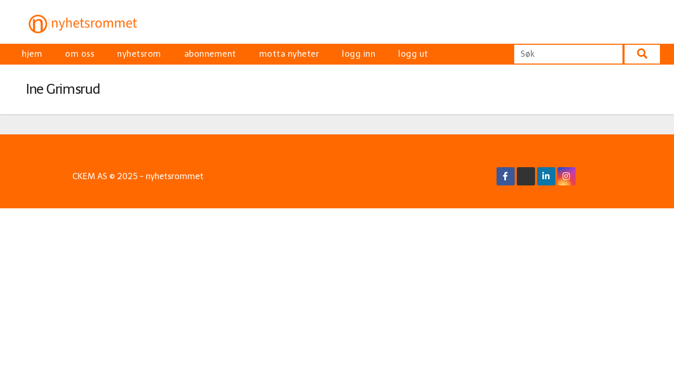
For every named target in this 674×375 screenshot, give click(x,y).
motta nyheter (289, 54)
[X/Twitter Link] (526, 176)
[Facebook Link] (505, 176)
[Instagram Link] (566, 176)
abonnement (210, 54)
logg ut (413, 54)
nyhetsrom (139, 54)
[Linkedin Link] (546, 176)
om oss (79, 54)
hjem (32, 54)
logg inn (358, 54)
